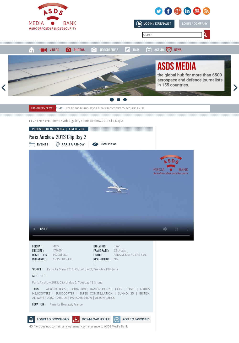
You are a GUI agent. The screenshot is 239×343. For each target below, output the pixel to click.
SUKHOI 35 (126, 293)
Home (56, 121)
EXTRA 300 (78, 289)
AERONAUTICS (55, 289)
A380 (50, 298)
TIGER (118, 289)
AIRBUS (62, 298)
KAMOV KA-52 (100, 289)
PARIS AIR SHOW (81, 298)
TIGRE (131, 289)
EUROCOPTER (65, 293)
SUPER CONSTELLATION (96, 293)
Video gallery (71, 121)
